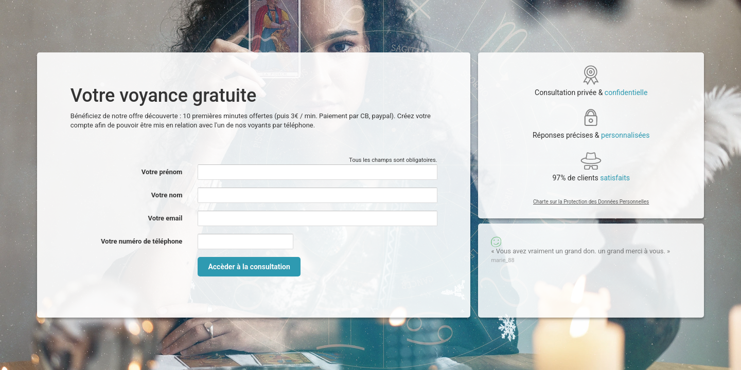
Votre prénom (162, 172)
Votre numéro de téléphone (142, 241)
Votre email (165, 218)
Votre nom (167, 195)
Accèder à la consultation (249, 267)
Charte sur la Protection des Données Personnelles (591, 202)
